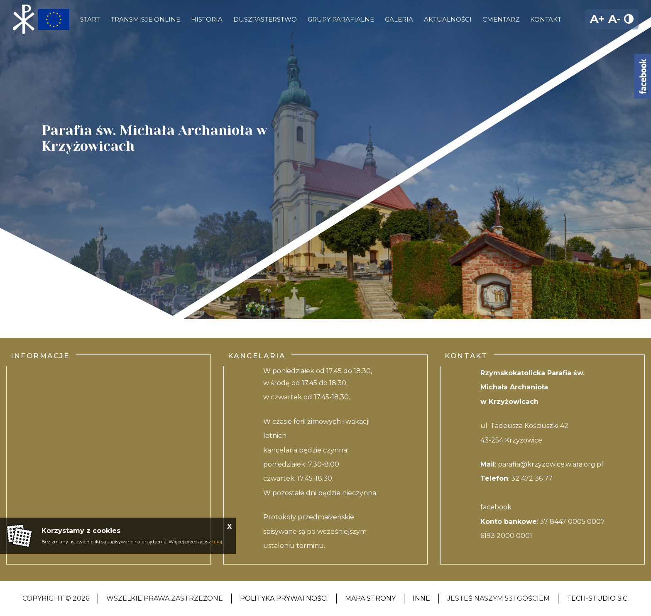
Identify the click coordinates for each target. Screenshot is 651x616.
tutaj (217, 542)
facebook (496, 507)
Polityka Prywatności (284, 598)
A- (614, 19)
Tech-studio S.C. (598, 598)
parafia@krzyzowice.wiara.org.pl (550, 464)
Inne (421, 598)
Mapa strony (370, 598)
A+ (597, 19)
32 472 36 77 (532, 478)
